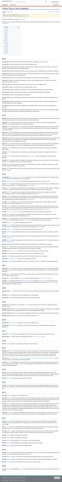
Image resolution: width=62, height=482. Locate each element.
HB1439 (9, 225)
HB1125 (9, 378)
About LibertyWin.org (14, 480)
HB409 (9, 122)
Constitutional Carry (37, 336)
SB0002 (8, 421)
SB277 (7, 246)
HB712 (11, 291)
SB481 (7, 343)
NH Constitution (13, 322)
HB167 (8, 147)
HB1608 (9, 240)
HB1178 (9, 192)
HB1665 (9, 459)
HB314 (8, 214)
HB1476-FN (10, 229)
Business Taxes (42, 280)
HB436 (8, 469)
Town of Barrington (12, 258)
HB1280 (10, 261)
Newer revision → (23, 16)
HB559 (9, 295)
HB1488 (9, 236)
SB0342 (9, 456)
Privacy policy (5, 480)
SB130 (8, 278)
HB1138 (9, 372)
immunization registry (7, 237)
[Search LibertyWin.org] (31, 2)
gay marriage (21, 469)
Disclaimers (22, 480)
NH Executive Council (11, 181)
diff (3, 16)
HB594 (8, 152)
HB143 (8, 442)
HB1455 (8, 183)
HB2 (8, 160)
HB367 (8, 156)
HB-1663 (9, 218)
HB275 (9, 126)
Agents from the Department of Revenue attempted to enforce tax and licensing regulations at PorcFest (30, 358)
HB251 (8, 164)
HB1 (15, 315)
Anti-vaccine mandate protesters (13, 211)
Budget (8, 143)
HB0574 (9, 398)
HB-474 (9, 334)
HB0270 (11, 350)
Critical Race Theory (50, 282)
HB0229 (8, 445)
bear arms (39, 193)
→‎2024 (27, 14)
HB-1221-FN (10, 222)
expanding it (21, 19)
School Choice (31, 156)
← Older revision (8, 16)
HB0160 (9, 452)
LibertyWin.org (7, 1)
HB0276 (9, 431)
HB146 (9, 395)
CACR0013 (10, 412)
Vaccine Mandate (30, 199)
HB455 (26, 304)
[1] (9, 297)
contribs (23, 14)
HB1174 (8, 188)
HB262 (8, 437)
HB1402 (8, 403)
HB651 (8, 435)
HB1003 (9, 231)
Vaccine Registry (46, 209)
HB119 (9, 132)
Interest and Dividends (27, 280)
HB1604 (9, 201)
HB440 (8, 256)
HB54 (7, 168)
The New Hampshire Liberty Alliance (17, 177)
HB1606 (9, 206)
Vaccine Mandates (31, 185)
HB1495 (9, 196)
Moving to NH (5, 23)
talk (20, 14)
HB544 (8, 440)
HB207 (8, 253)
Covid (16, 185)
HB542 (9, 268)
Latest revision (14, 16)
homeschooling (27, 220)
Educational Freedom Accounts (45, 278)
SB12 (10, 336)
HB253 (8, 385)
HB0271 (9, 362)
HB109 (7, 426)
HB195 (8, 274)
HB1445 (8, 461)
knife (20, 440)
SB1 (15, 313)
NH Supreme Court (13, 250)
